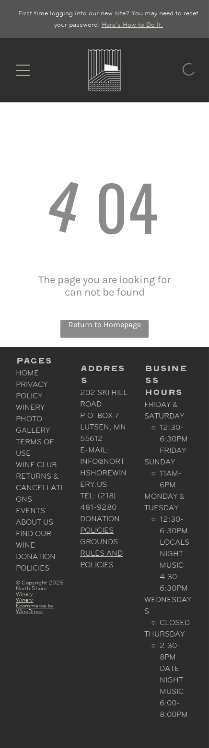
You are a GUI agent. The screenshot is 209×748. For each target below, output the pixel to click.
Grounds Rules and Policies (101, 553)
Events (30, 510)
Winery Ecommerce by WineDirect (35, 605)
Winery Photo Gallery (33, 419)
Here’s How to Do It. (132, 25)
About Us (34, 522)
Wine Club (36, 464)
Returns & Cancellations (39, 488)
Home (27, 372)
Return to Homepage (105, 324)
